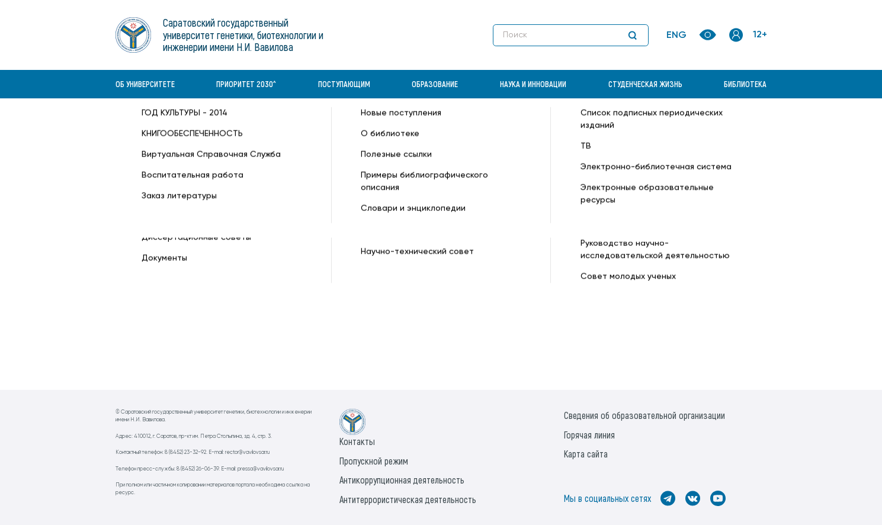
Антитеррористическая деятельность (407, 499)
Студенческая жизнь (645, 84)
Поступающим (344, 84)
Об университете (145, 84)
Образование (435, 84)
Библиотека (745, 84)
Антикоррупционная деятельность (401, 479)
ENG (676, 35)
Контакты (357, 441)
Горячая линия (589, 434)
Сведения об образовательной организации (644, 415)
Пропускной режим (373, 460)
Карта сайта (586, 453)
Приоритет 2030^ (246, 84)
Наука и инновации (533, 84)
